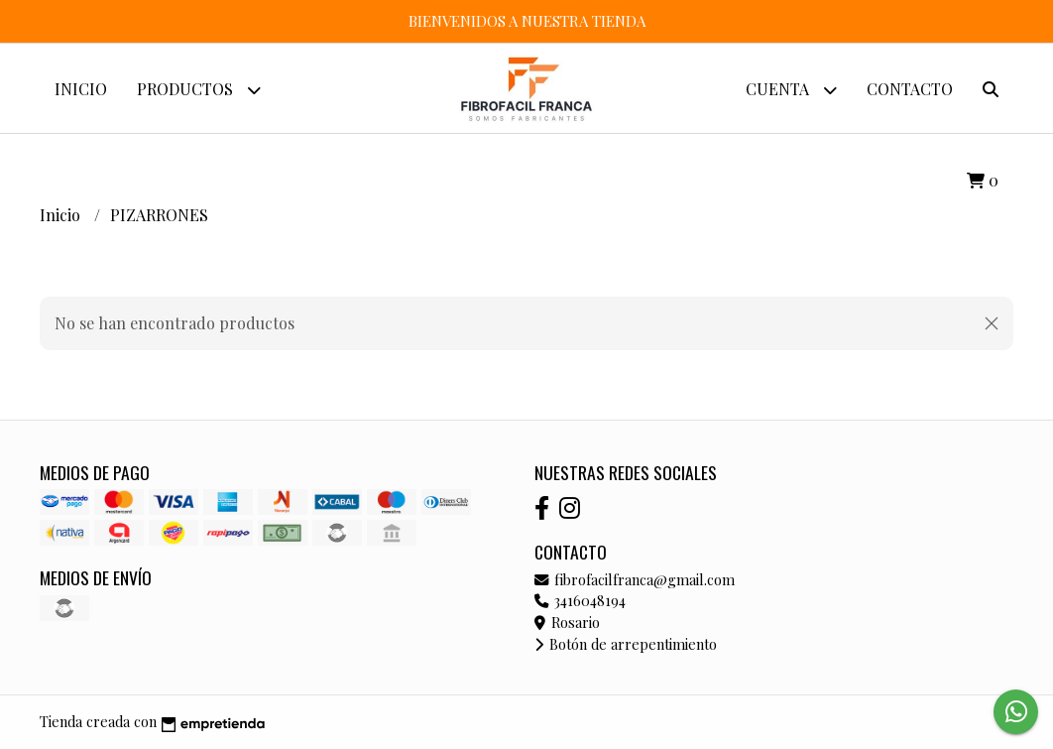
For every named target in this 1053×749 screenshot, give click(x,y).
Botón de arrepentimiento (625, 644)
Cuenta (791, 90)
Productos (199, 90)
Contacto (910, 88)
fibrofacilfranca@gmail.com (634, 579)
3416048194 (580, 600)
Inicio (81, 88)
